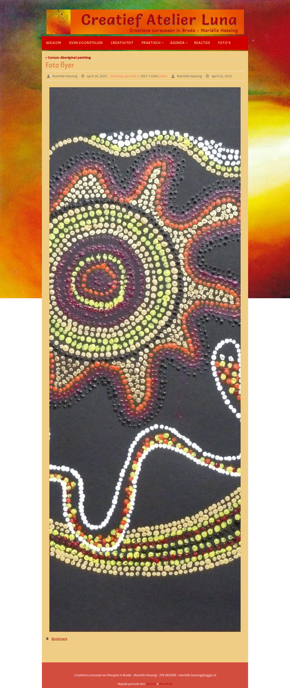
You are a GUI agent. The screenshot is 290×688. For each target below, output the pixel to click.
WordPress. (166, 684)
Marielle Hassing (64, 76)
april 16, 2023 (97, 76)
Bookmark (59, 638)
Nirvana (151, 684)
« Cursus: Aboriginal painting (68, 57)
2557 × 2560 (149, 76)
